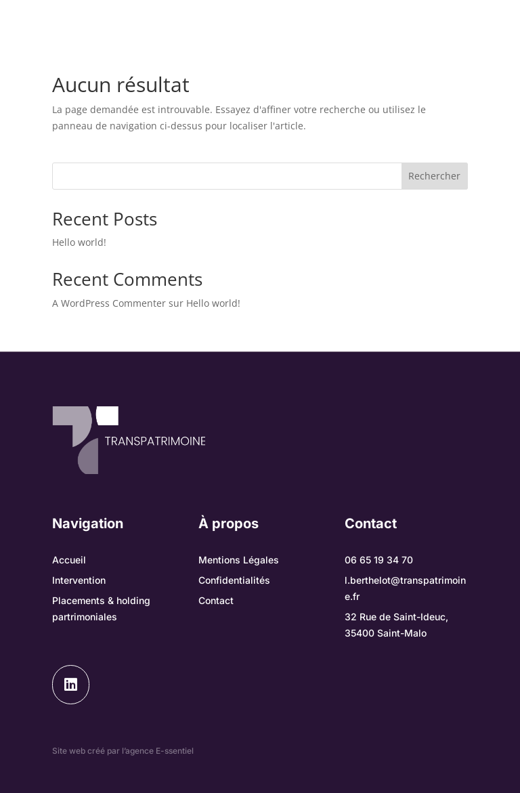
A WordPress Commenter (109, 303)
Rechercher (434, 175)
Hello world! (79, 242)
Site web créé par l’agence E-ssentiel (123, 751)
